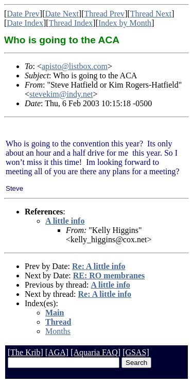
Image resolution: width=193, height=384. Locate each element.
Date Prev (23, 13)
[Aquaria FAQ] (95, 352)
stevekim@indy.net (61, 94)
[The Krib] (25, 352)
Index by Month (124, 23)
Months (58, 331)
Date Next (62, 13)
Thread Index (71, 23)
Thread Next (150, 13)
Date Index (25, 23)
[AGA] (56, 352)
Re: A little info (99, 266)
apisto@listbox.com (75, 66)
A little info (64, 220)
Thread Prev (104, 13)
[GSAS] (135, 352)
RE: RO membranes (109, 275)
